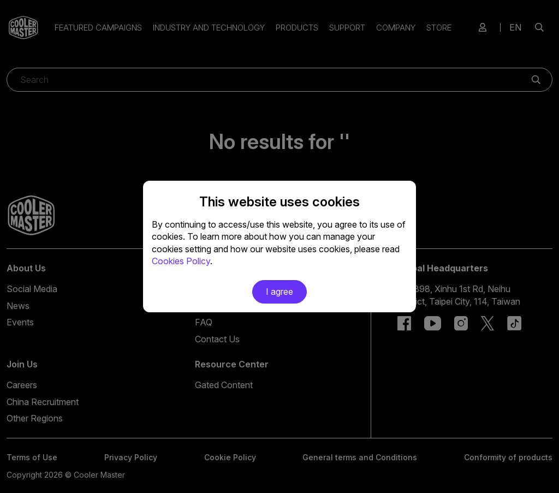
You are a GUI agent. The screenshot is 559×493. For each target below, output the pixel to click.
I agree (279, 291)
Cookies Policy (181, 261)
